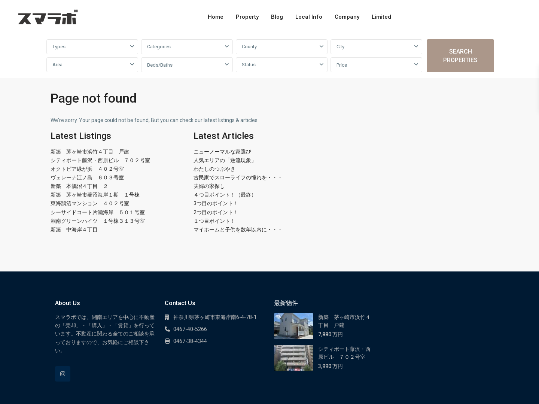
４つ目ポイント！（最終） (225, 195)
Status (249, 64)
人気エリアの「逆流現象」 (225, 160)
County (249, 46)
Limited (381, 16)
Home (215, 16)
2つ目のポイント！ (216, 212)
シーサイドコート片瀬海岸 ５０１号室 (98, 212)
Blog (277, 16)
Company (347, 16)
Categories (159, 46)
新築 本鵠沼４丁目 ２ (79, 186)
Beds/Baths (160, 65)
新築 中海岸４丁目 (74, 230)
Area (57, 64)
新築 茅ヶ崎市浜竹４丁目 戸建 (90, 152)
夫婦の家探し (209, 186)
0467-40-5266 (190, 329)
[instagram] (62, 374)
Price (342, 65)
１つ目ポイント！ (214, 221)
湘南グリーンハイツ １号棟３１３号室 (98, 221)
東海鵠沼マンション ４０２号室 (90, 203)
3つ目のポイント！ (216, 203)
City (340, 46)
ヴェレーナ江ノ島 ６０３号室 (87, 177)
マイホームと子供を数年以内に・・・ (238, 230)
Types (59, 46)
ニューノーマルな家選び (222, 152)
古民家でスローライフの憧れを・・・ (238, 177)
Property (247, 16)
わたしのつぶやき (214, 169)
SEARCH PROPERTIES (460, 56)
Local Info (308, 16)
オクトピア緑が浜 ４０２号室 (87, 169)
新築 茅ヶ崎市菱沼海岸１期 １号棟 (95, 195)
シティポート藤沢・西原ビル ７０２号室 (100, 160)
